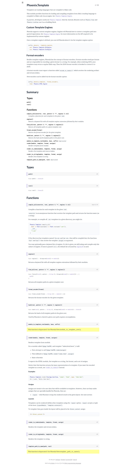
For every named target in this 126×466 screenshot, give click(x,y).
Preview (76, 459)
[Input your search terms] (13, 2)
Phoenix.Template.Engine (8, 37)
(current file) (82, 459)
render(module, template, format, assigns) (54, 143)
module (68, 258)
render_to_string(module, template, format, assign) (57, 154)
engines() (43, 119)
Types (4, 30)
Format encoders (9, 25)
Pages (4, 12)
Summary (6, 28)
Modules (10, 12)
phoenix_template (9, 7)
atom (61, 258)
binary (53, 178)
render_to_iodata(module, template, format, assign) (57, 149)
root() (42, 104)
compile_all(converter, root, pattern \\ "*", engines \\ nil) (61, 113)
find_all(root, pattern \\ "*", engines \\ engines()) (58, 124)
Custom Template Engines (12, 23)
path (44, 276)
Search (88, 459)
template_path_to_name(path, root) (51, 159)
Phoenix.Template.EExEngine (9, 35)
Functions (6, 32)
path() (42, 102)
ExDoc (66, 463)
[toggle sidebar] (24, 3)
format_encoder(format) (47, 130)
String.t (64, 274)
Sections (5, 21)
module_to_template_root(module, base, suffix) (55, 141)
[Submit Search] (2, 3)
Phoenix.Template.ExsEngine (9, 40)
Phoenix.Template (6, 18)
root (52, 274)
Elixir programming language (86, 463)
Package (71, 459)
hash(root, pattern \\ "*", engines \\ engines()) (57, 135)
